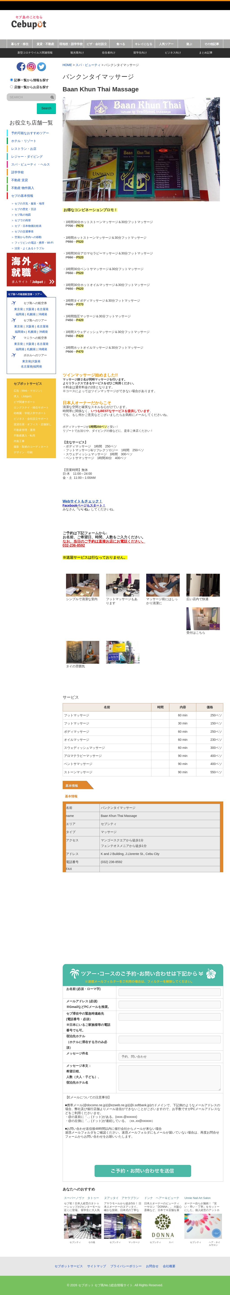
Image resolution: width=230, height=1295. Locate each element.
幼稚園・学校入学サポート (30, 413)
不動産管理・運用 (24, 430)
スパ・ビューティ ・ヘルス (30, 164)
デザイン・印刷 (23, 452)
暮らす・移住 (20, 44)
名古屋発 (43, 309)
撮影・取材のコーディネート (31, 446)
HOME (67, 65)
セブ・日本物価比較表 (28, 226)
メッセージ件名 (77, 1053)
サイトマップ (96, 1266)
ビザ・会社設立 (96, 44)
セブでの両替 (23, 220)
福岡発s (20, 331)
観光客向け (77, 52)
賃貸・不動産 (45, 44)
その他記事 (211, 44)
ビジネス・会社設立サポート (31, 418)
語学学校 (17, 172)
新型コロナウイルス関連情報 (35, 52)
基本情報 (71, 786)
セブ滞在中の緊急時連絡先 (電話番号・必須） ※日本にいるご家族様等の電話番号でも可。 (88, 1022)
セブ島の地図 (23, 214)
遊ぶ (189, 44)
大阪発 (29, 309)
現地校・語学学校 (71, 44)
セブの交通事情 (24, 231)
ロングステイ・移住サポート (31, 407)
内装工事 (19, 441)
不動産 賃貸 (19, 180)
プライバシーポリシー (126, 1266)
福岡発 (19, 314)
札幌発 (31, 314)
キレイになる (143, 44)
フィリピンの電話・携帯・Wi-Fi (34, 242)
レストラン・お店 (23, 148)
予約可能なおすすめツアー (30, 133)
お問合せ (152, 1266)
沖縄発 (42, 314)
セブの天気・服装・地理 (29, 203)
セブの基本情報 (22, 196)
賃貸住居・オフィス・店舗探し (32, 424)
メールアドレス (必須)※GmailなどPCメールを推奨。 (88, 1004)
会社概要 (169, 1266)
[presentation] (143, 1151)
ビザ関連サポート (24, 402)
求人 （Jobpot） (23, 396)
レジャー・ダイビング (27, 156)
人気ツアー (166, 44)
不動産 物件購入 (22, 188)
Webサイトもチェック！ (82, 501)
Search (46, 108)
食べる (120, 44)
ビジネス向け (173, 52)
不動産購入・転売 (24, 435)
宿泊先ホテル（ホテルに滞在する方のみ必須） (86, 1041)
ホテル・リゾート (23, 141)
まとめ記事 (205, 52)
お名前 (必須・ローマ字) (83, 989)
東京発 (18, 309)
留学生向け (140, 52)
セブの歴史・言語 (25, 209)
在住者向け (108, 52)
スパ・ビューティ (88, 65)
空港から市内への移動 (28, 237)
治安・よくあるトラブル (29, 248)
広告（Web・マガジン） (28, 390)
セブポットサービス (69, 1266)
